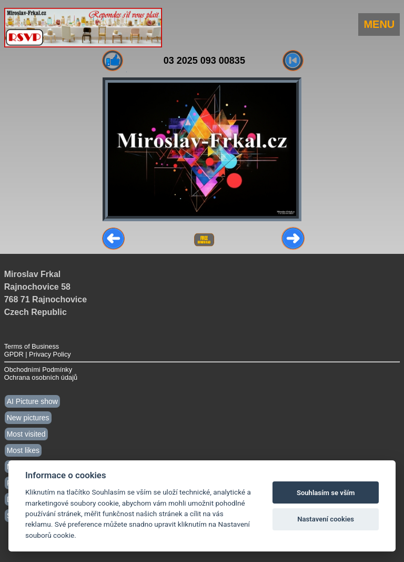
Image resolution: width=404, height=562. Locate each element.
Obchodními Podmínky (38, 369)
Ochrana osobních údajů (40, 377)
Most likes (23, 450)
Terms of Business (31, 346)
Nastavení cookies (325, 519)
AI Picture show (32, 401)
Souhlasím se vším (326, 493)
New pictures (28, 417)
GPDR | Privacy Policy (37, 354)
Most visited (26, 434)
